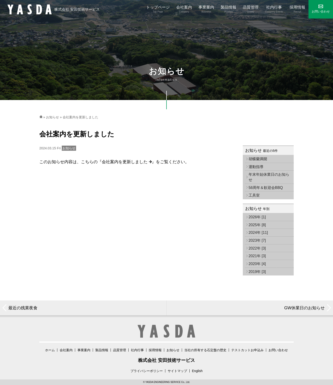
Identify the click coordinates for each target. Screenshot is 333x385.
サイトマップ (177, 371)
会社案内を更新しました (127, 162)
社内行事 (137, 350)
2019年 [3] (257, 271)
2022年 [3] (257, 248)
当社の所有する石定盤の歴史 (205, 350)
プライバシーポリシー (146, 371)
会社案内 (66, 350)
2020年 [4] (257, 264)
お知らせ (52, 117)
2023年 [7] (257, 240)
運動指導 (256, 167)
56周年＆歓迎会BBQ (266, 187)
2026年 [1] (257, 217)
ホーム (50, 350)
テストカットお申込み (247, 350)
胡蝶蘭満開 (258, 159)
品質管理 (119, 350)
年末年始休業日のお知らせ (269, 177)
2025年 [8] (257, 225)
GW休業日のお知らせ (304, 308)
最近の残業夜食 (22, 308)
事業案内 (83, 350)
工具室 (254, 195)
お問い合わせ (278, 350)
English (197, 371)
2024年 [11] (258, 232)
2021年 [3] (257, 256)
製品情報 (101, 350)
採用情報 (155, 350)
